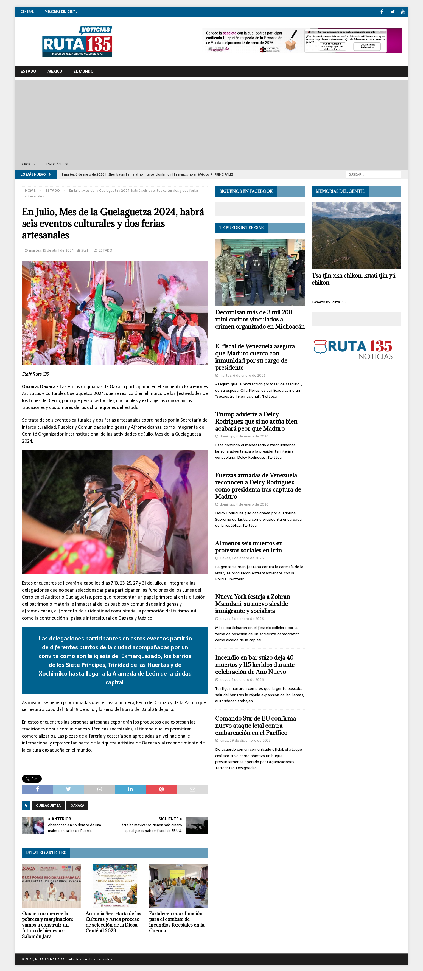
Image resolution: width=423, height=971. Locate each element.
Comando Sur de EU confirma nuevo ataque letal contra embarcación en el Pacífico (255, 725)
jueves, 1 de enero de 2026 (242, 557)
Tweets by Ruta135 (329, 301)
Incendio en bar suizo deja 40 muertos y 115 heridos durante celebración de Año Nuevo (255, 664)
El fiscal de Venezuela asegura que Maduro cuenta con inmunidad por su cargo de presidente (255, 356)
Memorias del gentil (61, 11)
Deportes (28, 164)
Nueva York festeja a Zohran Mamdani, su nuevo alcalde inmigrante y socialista (252, 603)
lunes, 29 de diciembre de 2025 (245, 740)
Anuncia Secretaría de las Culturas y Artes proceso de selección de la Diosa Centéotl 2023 (113, 921)
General (27, 11)
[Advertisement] (211, 118)
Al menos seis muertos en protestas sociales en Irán (249, 546)
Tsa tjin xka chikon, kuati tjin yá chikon (353, 278)
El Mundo (84, 71)
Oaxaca (77, 805)
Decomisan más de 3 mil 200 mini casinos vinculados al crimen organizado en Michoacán (260, 319)
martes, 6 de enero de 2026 (243, 375)
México (54, 71)
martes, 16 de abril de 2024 (51, 250)
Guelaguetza (48, 805)
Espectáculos (57, 164)
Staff (85, 250)
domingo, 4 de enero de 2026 (244, 436)
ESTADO (28, 71)
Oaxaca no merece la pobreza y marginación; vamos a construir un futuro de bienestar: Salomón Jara (47, 924)
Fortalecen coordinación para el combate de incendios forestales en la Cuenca (176, 921)
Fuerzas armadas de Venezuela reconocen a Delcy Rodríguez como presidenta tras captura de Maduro (258, 485)
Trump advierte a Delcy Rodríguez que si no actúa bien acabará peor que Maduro (256, 421)
